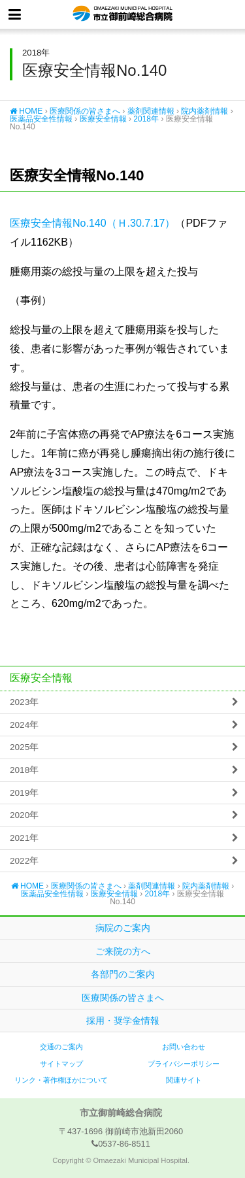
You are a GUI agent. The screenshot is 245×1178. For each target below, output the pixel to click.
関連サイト (184, 1080)
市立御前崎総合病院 (122, 14)
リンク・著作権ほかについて (61, 1080)
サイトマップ (61, 1064)
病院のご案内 (122, 928)
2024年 (24, 725)
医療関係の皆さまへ (85, 111)
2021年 (24, 838)
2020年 (24, 815)
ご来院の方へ (122, 951)
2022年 (24, 861)
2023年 (24, 702)
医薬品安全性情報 (41, 118)
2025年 (24, 747)
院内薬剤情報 (204, 111)
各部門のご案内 (123, 974)
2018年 (146, 118)
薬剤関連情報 (150, 111)
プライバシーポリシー (184, 1064)
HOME (26, 111)
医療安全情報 (103, 118)
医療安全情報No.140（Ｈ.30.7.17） (92, 223)
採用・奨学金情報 (122, 1020)
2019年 (24, 793)
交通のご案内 (61, 1047)
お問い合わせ (183, 1047)
